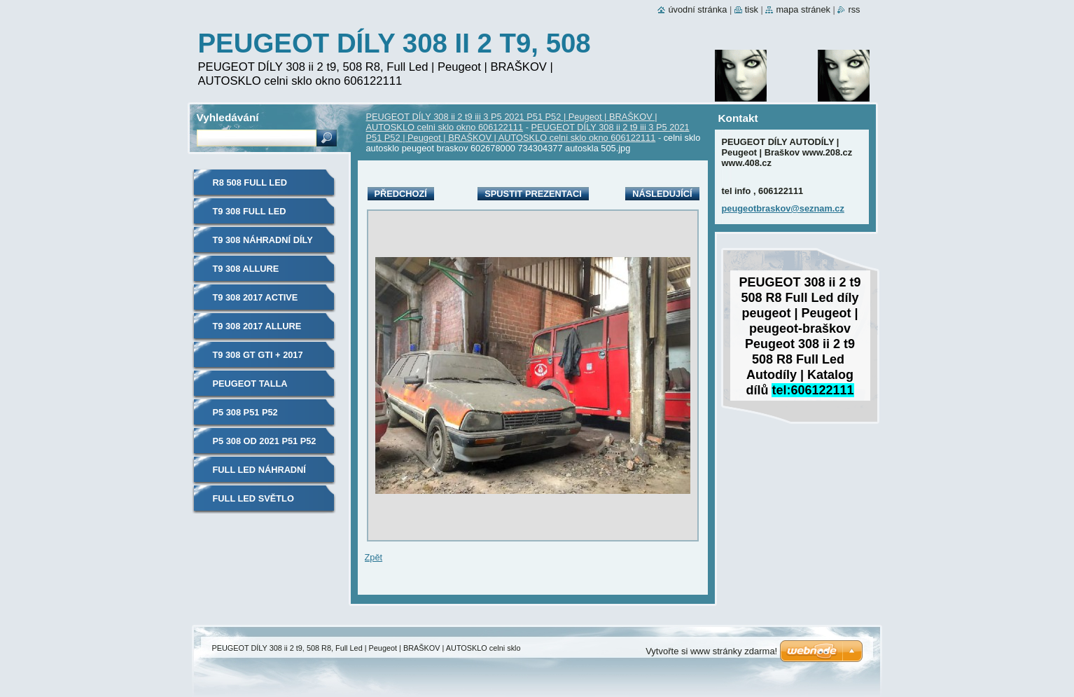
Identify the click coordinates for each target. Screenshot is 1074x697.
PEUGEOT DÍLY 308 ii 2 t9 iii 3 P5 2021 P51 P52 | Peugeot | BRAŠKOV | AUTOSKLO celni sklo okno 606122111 (511, 121)
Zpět (374, 557)
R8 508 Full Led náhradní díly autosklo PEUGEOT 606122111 (261, 187)
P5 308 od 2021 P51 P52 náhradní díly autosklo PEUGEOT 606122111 (264, 446)
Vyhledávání (228, 117)
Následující (662, 193)
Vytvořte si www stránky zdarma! (711, 651)
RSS (854, 9)
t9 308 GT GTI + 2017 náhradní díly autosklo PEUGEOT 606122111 (261, 360)
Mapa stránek (803, 9)
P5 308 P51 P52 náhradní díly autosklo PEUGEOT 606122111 (261, 417)
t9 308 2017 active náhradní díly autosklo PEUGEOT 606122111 (261, 302)
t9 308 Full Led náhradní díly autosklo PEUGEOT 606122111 (261, 216)
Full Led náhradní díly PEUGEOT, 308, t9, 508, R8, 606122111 (264, 474)
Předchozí (401, 193)
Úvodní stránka (697, 9)
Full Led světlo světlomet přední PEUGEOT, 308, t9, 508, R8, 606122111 (263, 503)
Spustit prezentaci (532, 193)
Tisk (751, 9)
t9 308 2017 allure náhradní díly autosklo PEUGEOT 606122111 (261, 331)
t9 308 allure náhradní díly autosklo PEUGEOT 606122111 (261, 273)
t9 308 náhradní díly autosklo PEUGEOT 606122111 (263, 245)
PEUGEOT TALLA (250, 383)
